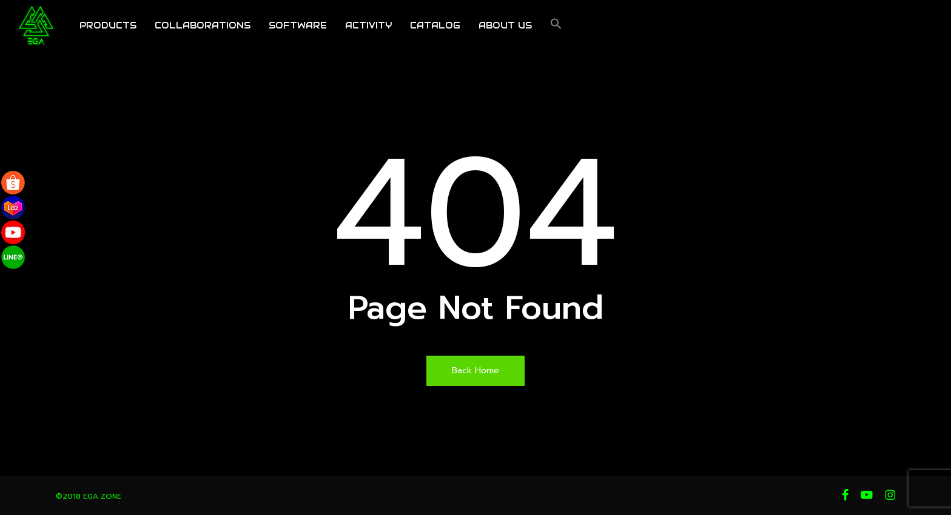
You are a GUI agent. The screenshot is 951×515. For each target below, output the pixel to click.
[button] (556, 27)
